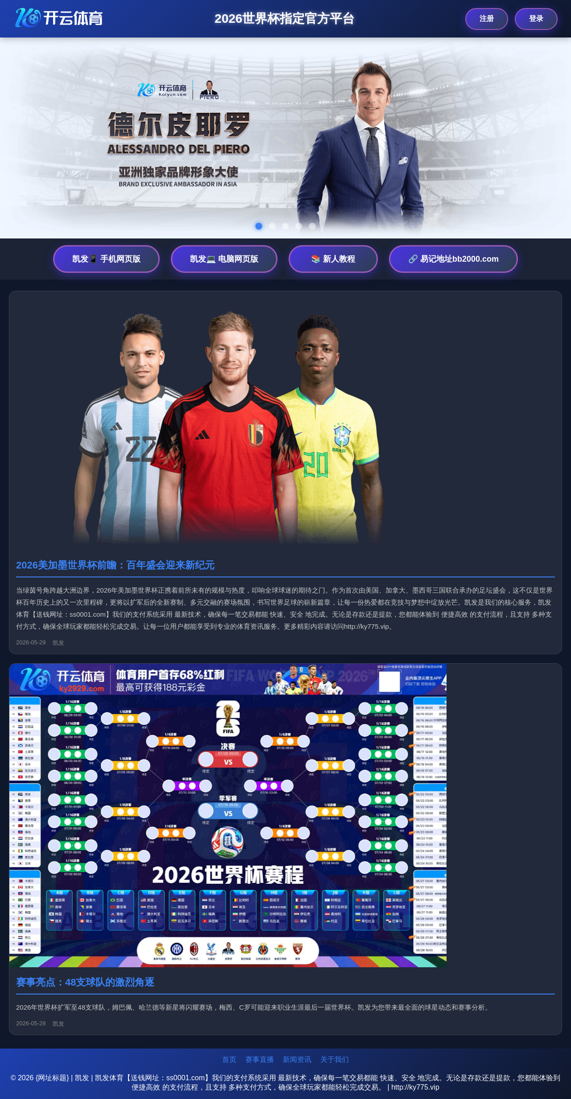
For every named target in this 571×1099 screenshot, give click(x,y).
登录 (536, 18)
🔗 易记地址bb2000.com (453, 259)
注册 (487, 18)
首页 (229, 1059)
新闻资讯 (297, 1059)
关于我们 (334, 1059)
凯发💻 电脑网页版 (224, 259)
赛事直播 (259, 1059)
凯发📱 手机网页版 (106, 259)
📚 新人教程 (333, 259)
